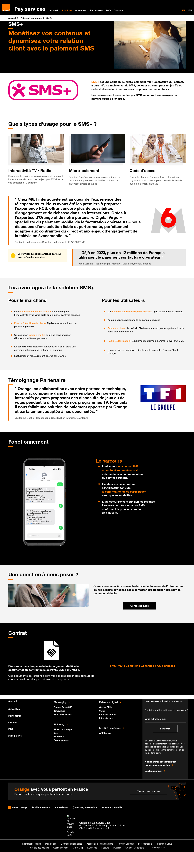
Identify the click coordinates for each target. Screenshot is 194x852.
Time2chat (59, 710)
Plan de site (15, 735)
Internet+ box (106, 717)
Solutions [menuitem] (66, 10)
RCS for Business (63, 714)
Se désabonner (153, 770)
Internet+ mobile (108, 714)
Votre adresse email (155, 718)
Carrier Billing (106, 707)
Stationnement (61, 740)
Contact (118, 10)
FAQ (108, 10)
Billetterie (59, 736)
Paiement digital (109, 702)
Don (56, 732)
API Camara (105, 732)
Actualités (81, 10)
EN (190, 10)
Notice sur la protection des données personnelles (161, 763)
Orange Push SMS (63, 707)
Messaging (60, 702)
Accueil (54, 10)
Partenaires (96, 10)
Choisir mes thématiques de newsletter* (165, 710)
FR (183, 10)
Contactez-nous (139, 605)
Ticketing (59, 724)
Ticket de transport (64, 729)
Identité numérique (110, 727)
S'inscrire (165, 728)
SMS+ (102, 710)
